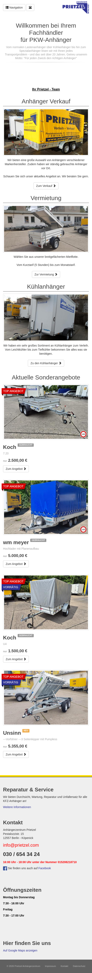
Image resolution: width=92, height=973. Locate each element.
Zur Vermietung (46, 274)
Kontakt (64, 966)
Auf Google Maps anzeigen (20, 950)
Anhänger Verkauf (46, 101)
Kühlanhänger (46, 286)
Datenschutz (79, 966)
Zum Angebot (16, 468)
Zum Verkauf (46, 185)
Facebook (44, 868)
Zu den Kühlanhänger (46, 363)
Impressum (50, 966)
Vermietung (46, 198)
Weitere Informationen (17, 807)
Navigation (14, 7)
